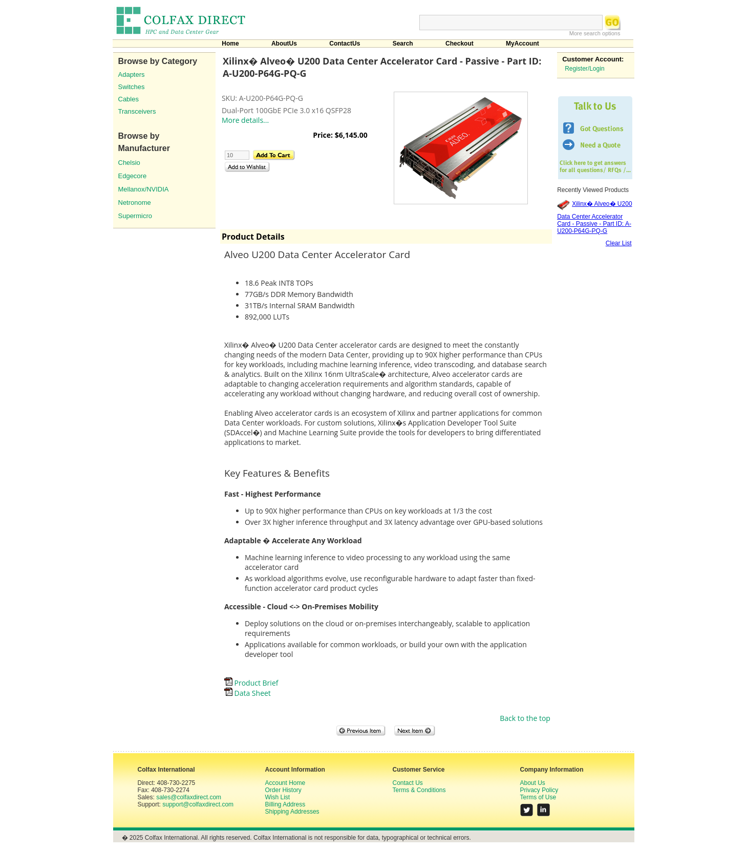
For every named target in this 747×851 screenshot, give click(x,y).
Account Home (285, 782)
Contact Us (408, 782)
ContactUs (344, 43)
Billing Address (285, 804)
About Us (532, 782)
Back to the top (525, 718)
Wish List (277, 797)
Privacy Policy (539, 790)
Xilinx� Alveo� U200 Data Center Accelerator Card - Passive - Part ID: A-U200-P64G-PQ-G (594, 217)
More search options (595, 33)
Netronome (134, 202)
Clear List (619, 243)
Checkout (459, 43)
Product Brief (251, 683)
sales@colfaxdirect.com (188, 797)
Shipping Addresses (292, 811)
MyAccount (522, 43)
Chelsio (129, 162)
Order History (283, 790)
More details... (245, 120)
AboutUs (284, 43)
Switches (131, 87)
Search (403, 43)
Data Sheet (247, 693)
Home (230, 43)
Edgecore (132, 176)
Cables (128, 99)
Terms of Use (538, 797)
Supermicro (135, 216)
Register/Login (584, 68)
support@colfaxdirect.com (197, 804)
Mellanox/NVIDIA (143, 189)
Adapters (131, 74)
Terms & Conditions (419, 790)
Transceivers (137, 111)
